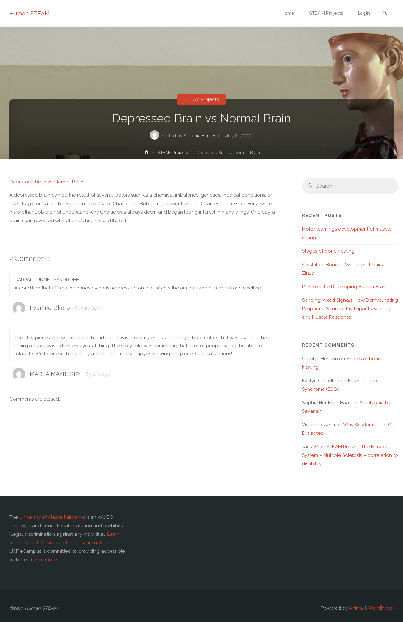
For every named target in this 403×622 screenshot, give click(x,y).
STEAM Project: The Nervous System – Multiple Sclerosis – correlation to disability (350, 455)
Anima (355, 608)
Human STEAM (29, 13)
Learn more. (44, 560)
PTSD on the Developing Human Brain (344, 286)
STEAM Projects (201, 99)
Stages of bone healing (328, 251)
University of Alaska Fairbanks (52, 517)
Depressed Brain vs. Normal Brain (46, 182)
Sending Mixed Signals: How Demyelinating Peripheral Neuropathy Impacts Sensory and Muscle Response (350, 308)
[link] (384, 13)
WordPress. (381, 608)
